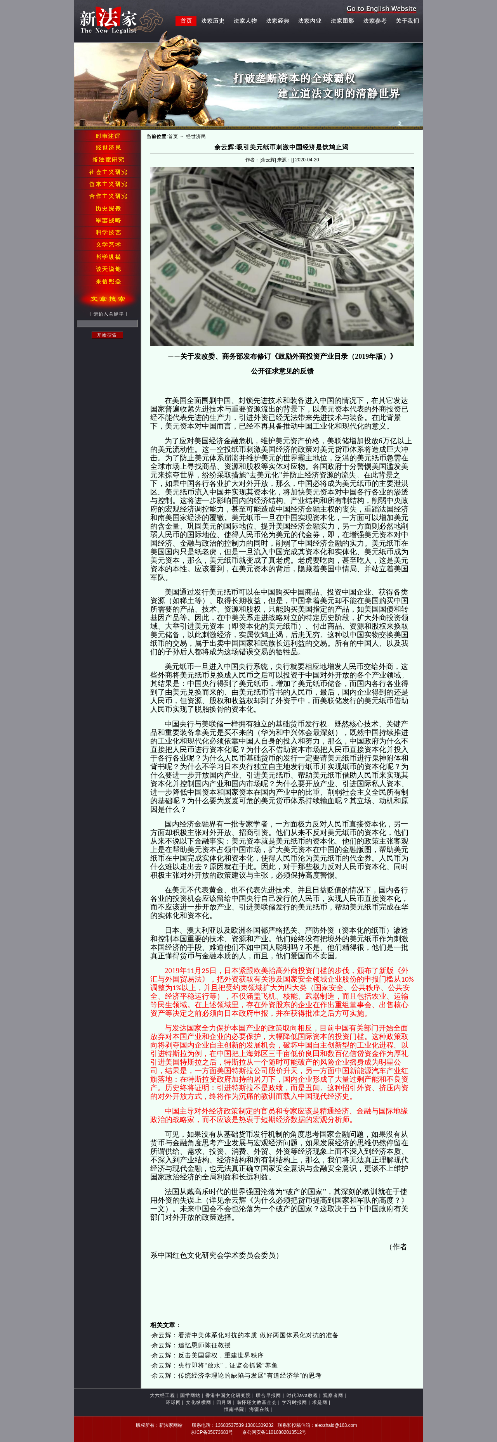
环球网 (173, 1402)
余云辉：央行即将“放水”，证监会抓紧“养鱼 (215, 1365)
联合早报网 (268, 1395)
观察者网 (333, 1395)
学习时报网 (294, 1402)
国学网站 (190, 1395)
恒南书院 (234, 1409)
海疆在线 (259, 1409)
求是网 (319, 1402)
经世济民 (196, 136)
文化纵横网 (198, 1402)
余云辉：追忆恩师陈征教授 (191, 1345)
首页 (173, 136)
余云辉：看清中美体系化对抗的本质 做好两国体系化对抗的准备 (245, 1335)
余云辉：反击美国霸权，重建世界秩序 (208, 1355)
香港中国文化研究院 (228, 1395)
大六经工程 (162, 1395)
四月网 (223, 1402)
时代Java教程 (302, 1395)
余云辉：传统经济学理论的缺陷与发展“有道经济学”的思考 (237, 1375)
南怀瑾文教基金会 (256, 1402)
